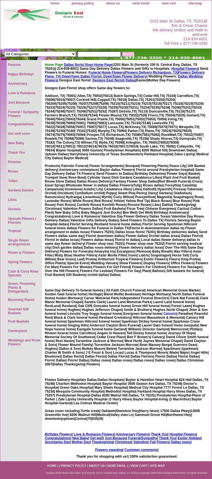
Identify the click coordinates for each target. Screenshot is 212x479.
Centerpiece (17, 331)
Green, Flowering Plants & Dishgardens (21, 287)
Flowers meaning (108, 450)
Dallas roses (181, 442)
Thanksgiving (102, 442)
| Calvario (168, 314)
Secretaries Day (57, 442)
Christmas (123, 442)
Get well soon (19, 134)
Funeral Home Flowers (106, 72)
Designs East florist (108, 80)
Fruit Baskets (18, 321)
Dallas (130, 80)
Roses (13, 171)
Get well (96, 438)
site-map (195, 3)
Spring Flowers (20, 262)
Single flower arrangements (19, 242)
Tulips (13, 181)
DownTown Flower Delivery (125, 76)
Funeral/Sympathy (142, 438)
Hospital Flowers (184, 69)
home (54, 3)
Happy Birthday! (21, 74)
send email (140, 3)
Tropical (14, 231)
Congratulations (57, 438)
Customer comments (140, 450)
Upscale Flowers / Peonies (22, 220)
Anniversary (17, 84)
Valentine (140, 442)
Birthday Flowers (58, 434)
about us (113, 3)
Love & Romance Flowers (94, 434)
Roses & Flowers (21, 253)
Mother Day (81, 442)
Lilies (12, 200)
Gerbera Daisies (20, 190)
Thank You (159, 434)
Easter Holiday (189, 438)
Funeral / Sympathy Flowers (23, 114)
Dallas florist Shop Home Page (88, 65)
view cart (169, 3)
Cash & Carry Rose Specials (23, 273)
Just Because (115, 438)
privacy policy (83, 3)
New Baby (80, 438)
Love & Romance (21, 93)
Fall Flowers (159, 442)
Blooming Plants (21, 300)
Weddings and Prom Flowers (24, 342)
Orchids (14, 209)
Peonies (14, 65)
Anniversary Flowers (132, 434)
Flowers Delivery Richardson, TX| (151, 72)
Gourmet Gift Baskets (18, 311)
